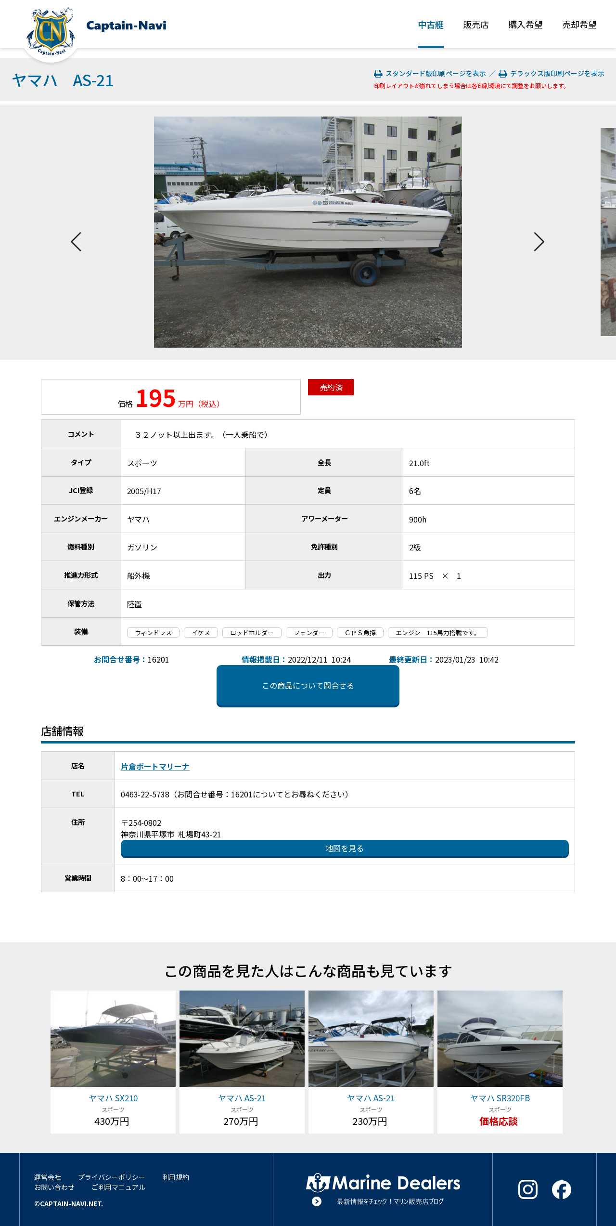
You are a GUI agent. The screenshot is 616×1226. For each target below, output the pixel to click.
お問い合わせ (54, 1187)
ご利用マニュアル (118, 1187)
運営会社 (47, 1177)
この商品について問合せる (308, 685)
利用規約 (175, 1177)
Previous (76, 232)
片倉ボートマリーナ (155, 766)
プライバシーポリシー (111, 1177)
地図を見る (344, 848)
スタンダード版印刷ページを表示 (431, 73)
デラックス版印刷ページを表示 (551, 73)
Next (539, 232)
